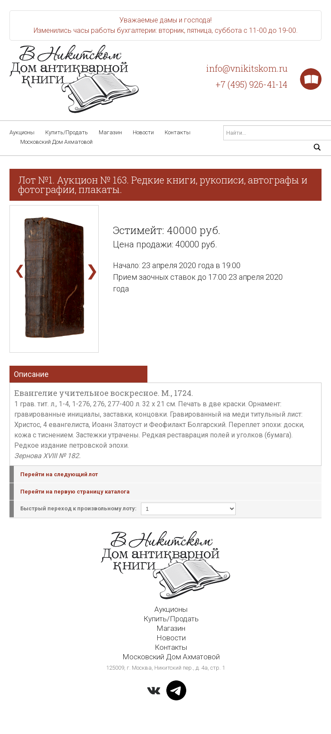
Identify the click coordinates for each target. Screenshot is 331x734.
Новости (143, 132)
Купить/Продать (66, 132)
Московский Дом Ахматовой (56, 142)
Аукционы (21, 132)
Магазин (110, 132)
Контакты (177, 132)
